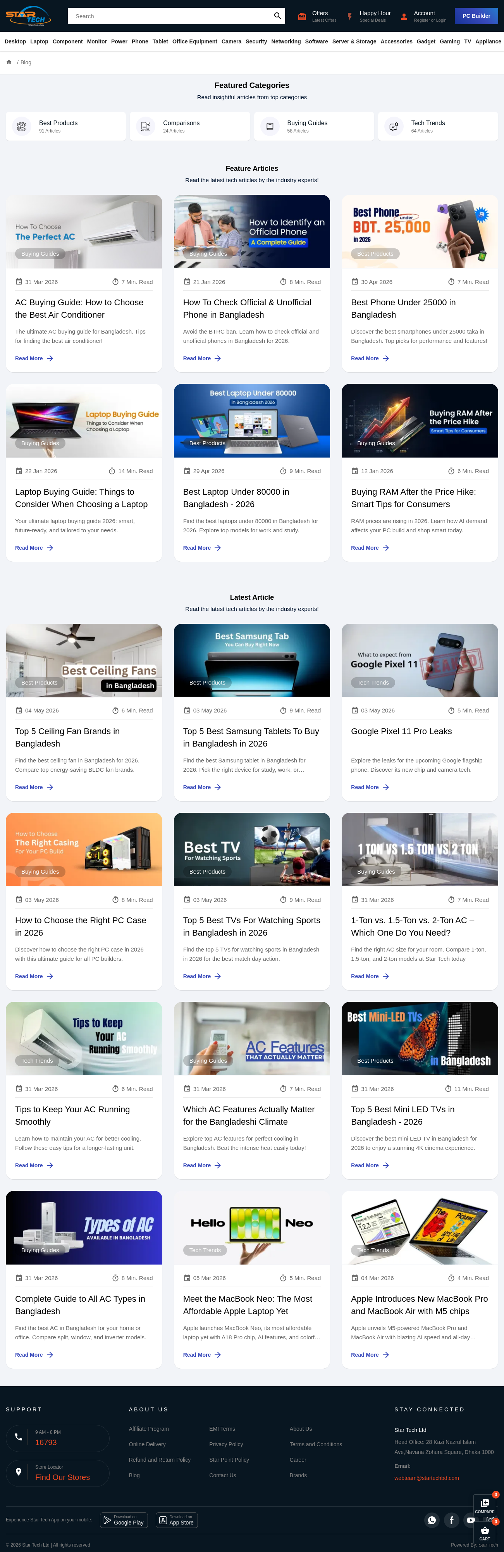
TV (467, 41)
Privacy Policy (226, 1444)
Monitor (97, 41)
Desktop (15, 41)
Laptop (39, 41)
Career (298, 1460)
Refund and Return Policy (160, 1460)
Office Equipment (194, 41)
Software (316, 41)
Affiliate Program (149, 1429)
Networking (286, 41)
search (277, 16)
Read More (35, 358)
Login (441, 20)
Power (119, 41)
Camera (231, 41)
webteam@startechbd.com (426, 1478)
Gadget (426, 41)
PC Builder (476, 16)
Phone (140, 41)
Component (68, 41)
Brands (298, 1475)
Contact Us (222, 1475)
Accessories (396, 41)
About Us (301, 1429)
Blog (26, 62)
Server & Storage (354, 41)
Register (422, 20)
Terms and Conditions (316, 1444)
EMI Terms (222, 1429)
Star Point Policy (229, 1460)
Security (256, 41)
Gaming (450, 41)
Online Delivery (147, 1444)
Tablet (160, 41)
